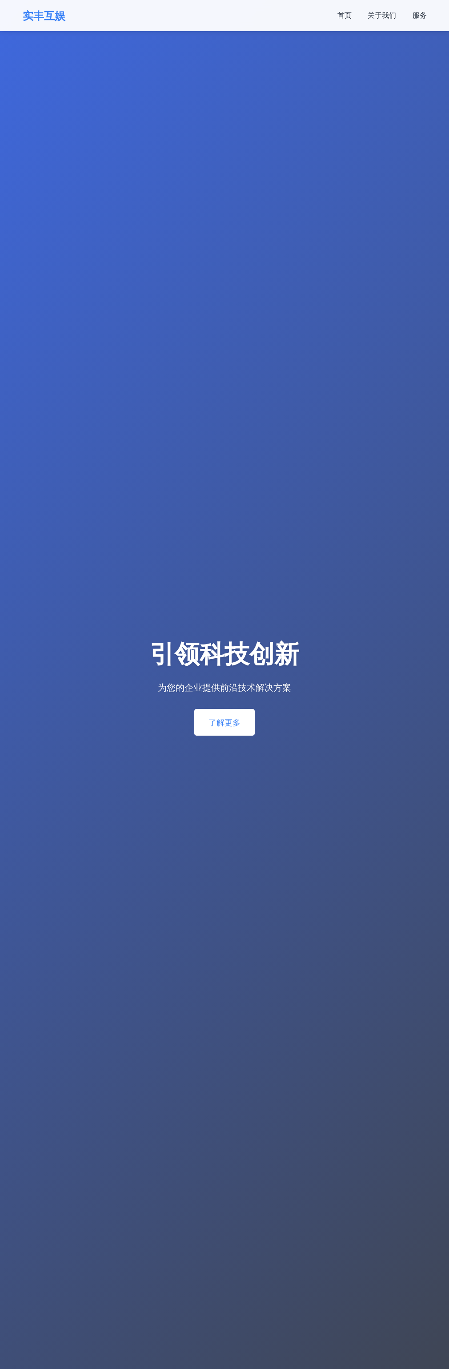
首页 (344, 15)
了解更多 (224, 722)
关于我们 (382, 15)
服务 (420, 15)
